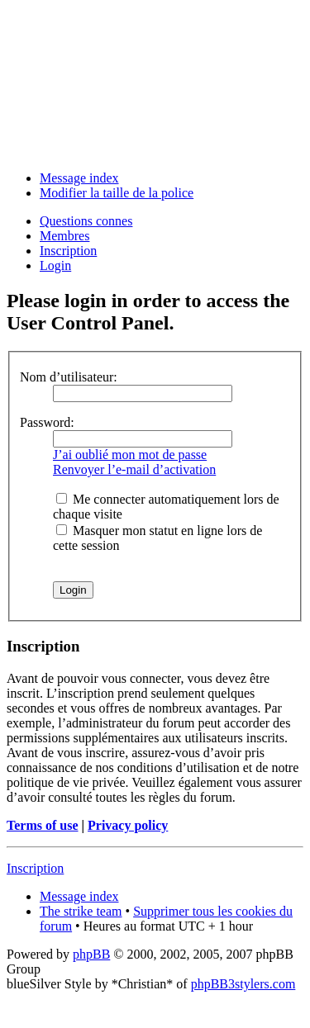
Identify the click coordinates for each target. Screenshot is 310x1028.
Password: (47, 422)
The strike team (81, 911)
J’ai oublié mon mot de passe (130, 455)
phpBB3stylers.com (243, 984)
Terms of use (43, 825)
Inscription (68, 251)
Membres (64, 236)
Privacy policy (128, 825)
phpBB (91, 954)
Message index (79, 178)
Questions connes (86, 221)
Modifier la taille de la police (116, 193)
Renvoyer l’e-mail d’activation (134, 469)
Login (55, 265)
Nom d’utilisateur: (68, 377)
